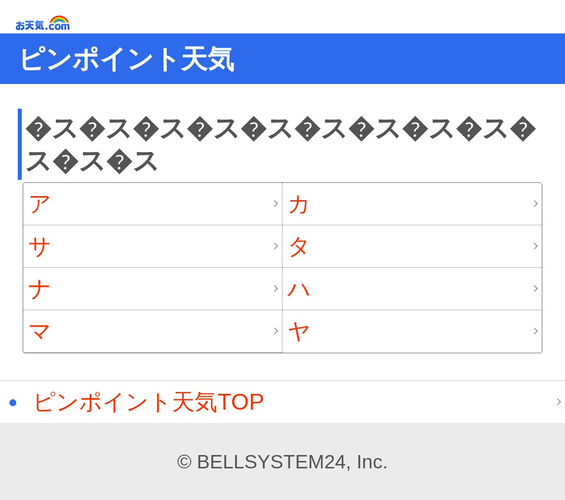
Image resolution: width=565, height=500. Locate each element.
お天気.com (57, 23)
